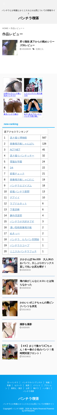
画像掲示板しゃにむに (22, 179)
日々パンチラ (12, 382)
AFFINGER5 (29, 411)
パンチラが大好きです (22, 221)
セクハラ (18, 385)
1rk (11, 167)
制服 (48, 382)
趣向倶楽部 (16, 215)
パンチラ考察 (28, 391)
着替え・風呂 (16, 388)
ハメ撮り (46, 388)
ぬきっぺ (15, 233)
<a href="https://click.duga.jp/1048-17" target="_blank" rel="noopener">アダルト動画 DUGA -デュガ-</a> (23, 98)
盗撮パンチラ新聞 (19, 191)
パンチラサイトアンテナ (32, 382)
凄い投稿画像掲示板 (21, 227)
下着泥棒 (15, 209)
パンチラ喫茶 (28, 18)
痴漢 (27, 385)
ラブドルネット (18, 203)
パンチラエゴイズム (21, 185)
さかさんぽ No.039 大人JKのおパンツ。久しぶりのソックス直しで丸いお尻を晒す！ (37, 263)
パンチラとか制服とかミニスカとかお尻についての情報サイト (28, 404)
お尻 (27, 388)
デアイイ (15, 197)
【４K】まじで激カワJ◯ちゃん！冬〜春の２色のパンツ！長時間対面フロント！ (37, 350)
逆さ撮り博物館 (18, 137)
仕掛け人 (40, 49)
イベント (36, 385)
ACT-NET (15, 149)
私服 (9, 385)
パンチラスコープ (19, 245)
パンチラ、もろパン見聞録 (24, 239)
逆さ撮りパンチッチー (22, 155)
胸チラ (36, 388)
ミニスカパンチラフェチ (23, 251)
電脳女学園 (16, 161)
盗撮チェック (17, 173)
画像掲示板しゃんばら (22, 143)
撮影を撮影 (26, 324)
